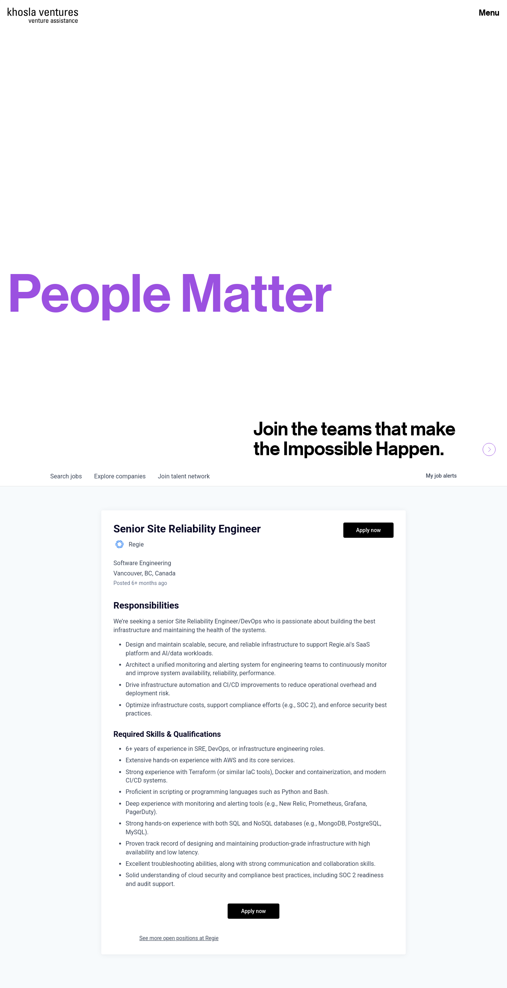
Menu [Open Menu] (489, 12)
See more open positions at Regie (178, 938)
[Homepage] (43, 12)
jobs (66, 476)
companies (119, 476)
